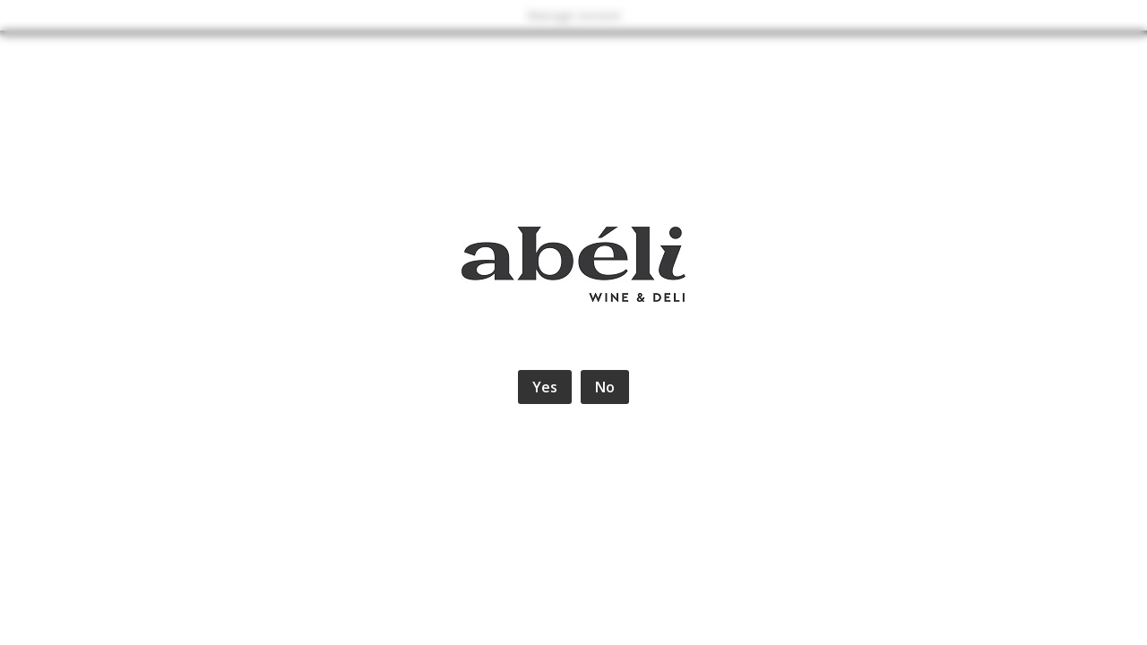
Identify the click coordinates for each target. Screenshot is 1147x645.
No (605, 387)
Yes (544, 387)
